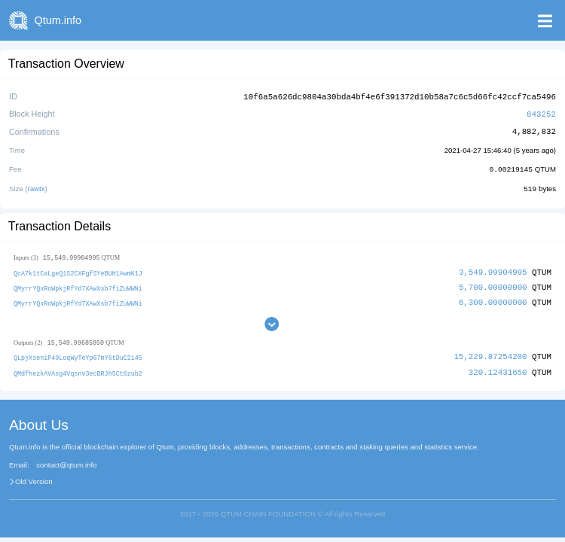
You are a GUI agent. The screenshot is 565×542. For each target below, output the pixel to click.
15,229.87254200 (490, 354)
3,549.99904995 (493, 270)
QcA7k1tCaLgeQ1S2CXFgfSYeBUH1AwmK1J (78, 270)
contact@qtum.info (66, 461)
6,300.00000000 (493, 299)
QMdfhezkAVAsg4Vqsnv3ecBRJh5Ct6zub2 (78, 369)
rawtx (36, 186)
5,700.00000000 (493, 284)
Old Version (34, 478)
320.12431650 (498, 368)
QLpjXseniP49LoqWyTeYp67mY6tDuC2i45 (78, 355)
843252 (541, 112)
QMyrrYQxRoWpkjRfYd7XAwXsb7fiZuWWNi (78, 285)
